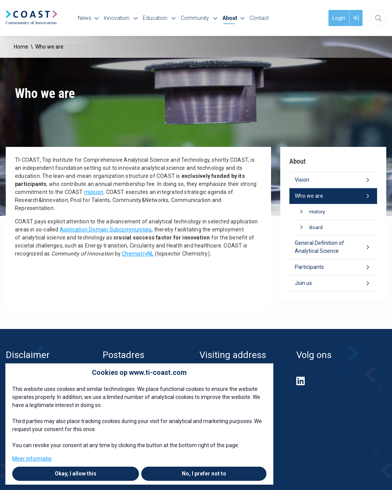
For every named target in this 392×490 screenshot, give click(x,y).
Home (21, 47)
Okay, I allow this (75, 473)
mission (93, 192)
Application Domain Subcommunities (106, 229)
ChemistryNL (138, 254)
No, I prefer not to (204, 473)
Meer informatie (32, 459)
